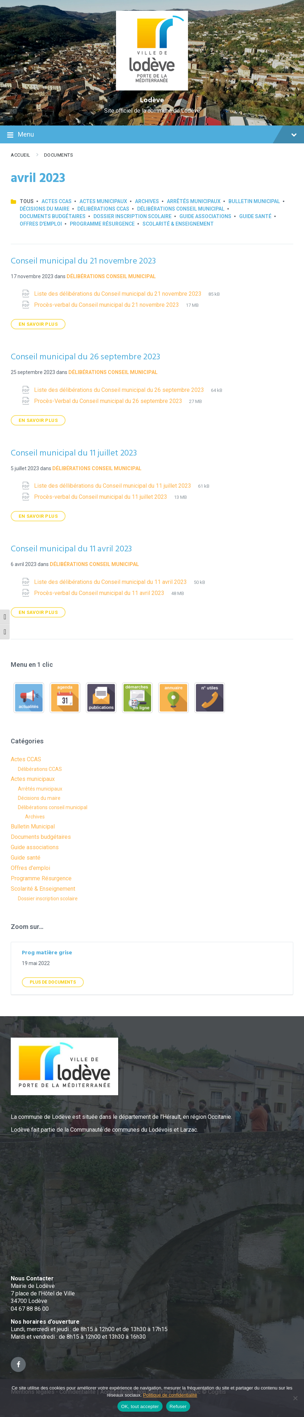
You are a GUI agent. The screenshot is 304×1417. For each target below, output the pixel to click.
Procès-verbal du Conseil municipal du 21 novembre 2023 (107, 304)
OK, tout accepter (140, 1406)
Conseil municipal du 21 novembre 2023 (83, 261)
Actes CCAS (57, 201)
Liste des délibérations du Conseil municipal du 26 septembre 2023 (120, 390)
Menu (152, 135)
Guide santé (255, 216)
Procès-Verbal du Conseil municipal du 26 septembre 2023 (109, 401)
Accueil (20, 155)
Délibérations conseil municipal (181, 209)
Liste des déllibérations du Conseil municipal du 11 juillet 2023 (113, 485)
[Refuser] (295, 1398)
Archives (147, 201)
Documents (58, 155)
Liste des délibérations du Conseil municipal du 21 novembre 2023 (118, 293)
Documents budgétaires (53, 216)
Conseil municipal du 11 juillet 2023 (74, 453)
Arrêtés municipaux (194, 201)
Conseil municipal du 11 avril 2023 (71, 549)
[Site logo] (152, 88)
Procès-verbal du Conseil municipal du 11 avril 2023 (100, 593)
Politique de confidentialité (170, 1395)
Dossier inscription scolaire (132, 216)
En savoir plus (38, 324)
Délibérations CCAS (103, 209)
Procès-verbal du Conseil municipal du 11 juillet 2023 (101, 496)
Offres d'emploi (41, 224)
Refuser (178, 1406)
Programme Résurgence (102, 224)
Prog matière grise (47, 953)
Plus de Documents (53, 982)
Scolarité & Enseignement (178, 224)
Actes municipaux (103, 201)
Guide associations (205, 216)
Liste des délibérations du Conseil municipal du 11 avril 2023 (111, 582)
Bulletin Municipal (254, 201)
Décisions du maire (44, 209)
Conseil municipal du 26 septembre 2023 (85, 357)
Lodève (152, 100)
